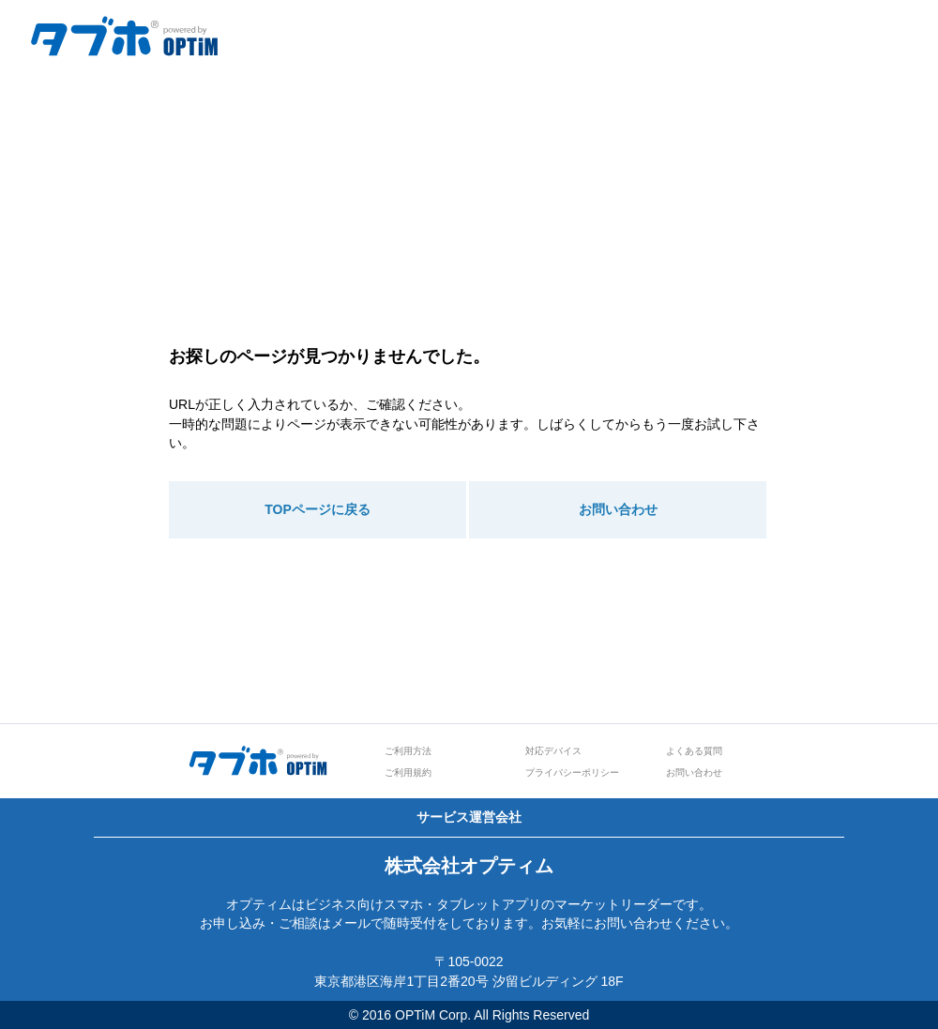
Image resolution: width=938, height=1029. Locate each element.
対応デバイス (553, 751)
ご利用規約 (408, 772)
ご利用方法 (408, 751)
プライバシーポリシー (572, 772)
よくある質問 (694, 751)
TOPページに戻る (318, 509)
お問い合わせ (618, 509)
